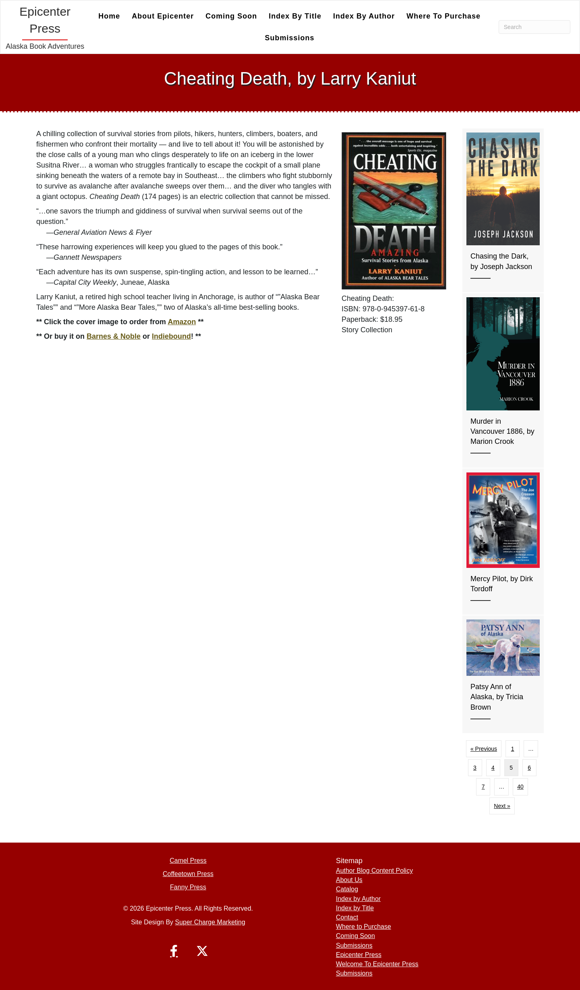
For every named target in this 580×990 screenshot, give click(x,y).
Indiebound (171, 336)
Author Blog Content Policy (374, 870)
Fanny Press (188, 887)
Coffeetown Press (188, 873)
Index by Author (364, 16)
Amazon (182, 322)
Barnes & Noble (114, 336)
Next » (502, 806)
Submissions (290, 38)
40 (520, 786)
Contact (347, 917)
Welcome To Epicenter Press (377, 964)
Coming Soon (231, 16)
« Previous (483, 749)
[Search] (534, 27)
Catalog (347, 889)
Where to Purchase (443, 16)
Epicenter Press (358, 954)
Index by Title (295, 16)
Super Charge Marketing (210, 922)
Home (109, 16)
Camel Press (188, 860)
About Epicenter (163, 16)
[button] (174, 951)
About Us (349, 879)
